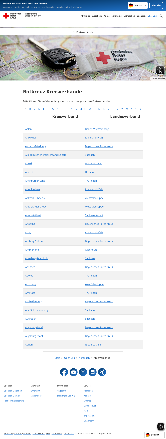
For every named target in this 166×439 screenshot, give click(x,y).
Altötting (30, 224)
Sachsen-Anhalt (94, 215)
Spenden (141, 15)
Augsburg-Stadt (34, 336)
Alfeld (28, 163)
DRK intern (89, 420)
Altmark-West (33, 215)
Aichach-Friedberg (35, 146)
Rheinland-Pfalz (94, 137)
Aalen (28, 129)
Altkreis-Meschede (36, 206)
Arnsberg (30, 284)
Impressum (89, 415)
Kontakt (87, 395)
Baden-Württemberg (97, 129)
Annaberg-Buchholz (36, 258)
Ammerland (32, 249)
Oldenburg (91, 249)
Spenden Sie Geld (12, 395)
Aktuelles (85, 15)
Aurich (29, 344)
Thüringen (91, 180)
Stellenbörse (37, 395)
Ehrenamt (116, 15)
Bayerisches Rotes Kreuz (99, 146)
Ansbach (30, 267)
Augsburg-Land (34, 327)
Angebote (97, 15)
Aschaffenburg (33, 301)
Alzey (28, 232)
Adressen (88, 390)
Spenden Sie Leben (13, 390)
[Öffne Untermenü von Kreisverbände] (83, 24)
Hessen (89, 172)
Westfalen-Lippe (94, 198)
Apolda (29, 275)
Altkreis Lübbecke (35, 198)
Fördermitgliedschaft (14, 400)
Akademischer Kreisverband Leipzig (45, 154)
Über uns (152, 15)
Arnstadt (30, 292)
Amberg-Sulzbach (35, 241)
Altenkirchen (32, 189)
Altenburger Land (35, 180)
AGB (86, 410)
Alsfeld (29, 172)
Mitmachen (129, 15)
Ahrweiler (30, 137)
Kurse (106, 15)
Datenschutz (90, 405)
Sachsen (90, 154)
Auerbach (30, 318)
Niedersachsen (93, 163)
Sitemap (88, 400)
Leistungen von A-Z (66, 395)
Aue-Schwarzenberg (36, 310)
